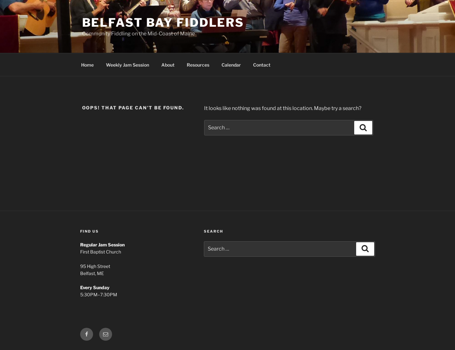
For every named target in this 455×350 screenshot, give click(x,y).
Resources (198, 65)
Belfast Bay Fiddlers (163, 22)
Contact (261, 65)
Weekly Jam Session (127, 65)
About (168, 65)
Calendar (231, 65)
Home (87, 65)
